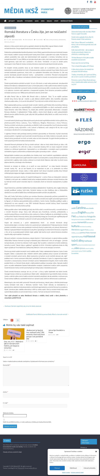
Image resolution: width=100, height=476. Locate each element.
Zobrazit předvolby (89, 468)
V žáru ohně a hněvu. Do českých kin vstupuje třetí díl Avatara (82, 70)
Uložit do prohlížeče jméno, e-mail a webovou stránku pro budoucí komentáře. (27, 422)
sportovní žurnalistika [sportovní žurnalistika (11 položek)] (82, 245)
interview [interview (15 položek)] (92, 219)
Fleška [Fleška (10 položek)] (77, 217)
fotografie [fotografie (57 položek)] (91, 216)
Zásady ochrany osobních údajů (12, 452)
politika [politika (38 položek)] (82, 232)
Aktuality (12, 21)
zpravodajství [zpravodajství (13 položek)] (75, 251)
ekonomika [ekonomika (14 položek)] (74, 213)
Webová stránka (8, 413)
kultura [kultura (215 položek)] (75, 226)
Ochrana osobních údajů (77, 472)
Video (43, 21)
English (49, 21)
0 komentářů (38, 40)
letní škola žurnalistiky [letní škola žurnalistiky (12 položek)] (85, 227)
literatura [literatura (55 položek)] (75, 229)
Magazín (20, 21)
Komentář (6, 365)
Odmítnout (73, 468)
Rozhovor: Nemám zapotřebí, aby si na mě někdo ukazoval (22, 306)
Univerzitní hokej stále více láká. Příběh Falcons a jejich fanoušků (83, 33)
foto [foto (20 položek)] (85, 217)
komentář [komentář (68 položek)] (82, 222)
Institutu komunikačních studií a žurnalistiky (20, 446)
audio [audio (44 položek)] (73, 208)
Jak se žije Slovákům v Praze (57, 331)
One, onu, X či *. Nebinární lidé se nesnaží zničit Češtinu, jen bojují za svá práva (13, 344)
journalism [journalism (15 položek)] (74, 223)
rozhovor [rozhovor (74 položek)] (88, 240)
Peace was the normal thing (80, 63)
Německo (6, 42)
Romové (12, 42)
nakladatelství (62, 40)
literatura (55, 40)
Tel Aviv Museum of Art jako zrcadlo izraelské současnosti (82, 58)
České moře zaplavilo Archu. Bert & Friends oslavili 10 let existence (82, 38)
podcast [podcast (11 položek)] (77, 233)
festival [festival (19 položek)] (88, 213)
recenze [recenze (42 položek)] (93, 232)
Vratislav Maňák (18, 40)
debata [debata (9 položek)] (87, 208)
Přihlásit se (83, 447)
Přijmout (57, 468)
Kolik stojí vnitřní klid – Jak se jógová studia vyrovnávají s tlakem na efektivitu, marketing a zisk (82, 52)
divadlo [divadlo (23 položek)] (91, 208)
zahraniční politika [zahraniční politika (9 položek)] (89, 248)
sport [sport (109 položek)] (74, 244)
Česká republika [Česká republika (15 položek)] (87, 251)
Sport (56, 21)
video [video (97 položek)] (76, 248)
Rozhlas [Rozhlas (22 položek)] (80, 237)
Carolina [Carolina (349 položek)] (81, 208)
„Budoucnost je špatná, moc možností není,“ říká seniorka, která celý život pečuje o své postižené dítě (35, 334)
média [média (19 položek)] (73, 233)
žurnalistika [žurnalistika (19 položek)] (74, 253)
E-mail (5, 403)
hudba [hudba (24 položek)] (88, 219)
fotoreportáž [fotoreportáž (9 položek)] (74, 219)
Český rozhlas (49, 40)
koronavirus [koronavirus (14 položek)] (89, 223)
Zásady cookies (66, 472)
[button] (96, 451)
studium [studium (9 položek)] (90, 245)
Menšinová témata (67, 21)
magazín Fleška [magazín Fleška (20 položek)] (84, 230)
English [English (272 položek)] (82, 212)
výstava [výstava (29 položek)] (82, 248)
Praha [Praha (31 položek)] (88, 232)
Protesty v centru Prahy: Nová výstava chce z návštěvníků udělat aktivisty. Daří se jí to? (83, 82)
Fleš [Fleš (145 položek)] (73, 216)
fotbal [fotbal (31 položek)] (81, 216)
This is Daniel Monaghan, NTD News (82, 66)
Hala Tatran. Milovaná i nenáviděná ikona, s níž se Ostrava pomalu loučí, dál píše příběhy (83, 44)
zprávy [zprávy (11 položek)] (80, 251)
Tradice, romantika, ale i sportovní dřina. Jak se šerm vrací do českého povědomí (83, 75)
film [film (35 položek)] (92, 212)
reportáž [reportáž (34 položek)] (74, 236)
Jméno (5, 392)
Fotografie (28, 21)
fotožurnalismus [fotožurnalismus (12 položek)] (81, 219)
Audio (37, 21)
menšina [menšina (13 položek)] (91, 230)
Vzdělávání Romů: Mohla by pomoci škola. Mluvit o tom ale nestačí (47, 314)
